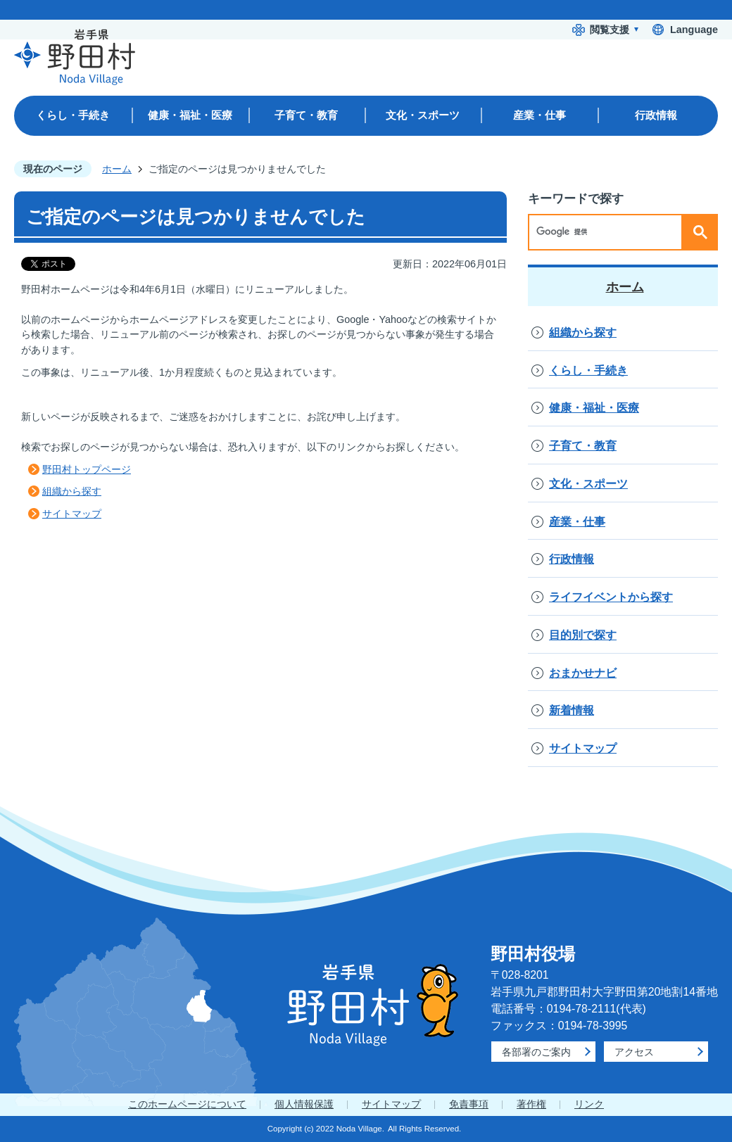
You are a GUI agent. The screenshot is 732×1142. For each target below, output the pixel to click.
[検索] (608, 232)
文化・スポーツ (588, 484)
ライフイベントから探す (611, 597)
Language (694, 29)
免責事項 (468, 1104)
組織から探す (71, 491)
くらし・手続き (588, 370)
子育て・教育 (583, 446)
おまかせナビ (583, 673)
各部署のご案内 (536, 1052)
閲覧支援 (609, 29)
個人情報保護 (304, 1104)
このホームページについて (187, 1104)
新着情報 (571, 710)
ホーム (117, 169)
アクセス (634, 1052)
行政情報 (571, 559)
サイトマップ (71, 513)
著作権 (531, 1104)
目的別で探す (583, 635)
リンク (589, 1104)
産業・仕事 (577, 522)
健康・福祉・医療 (594, 408)
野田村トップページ (86, 469)
